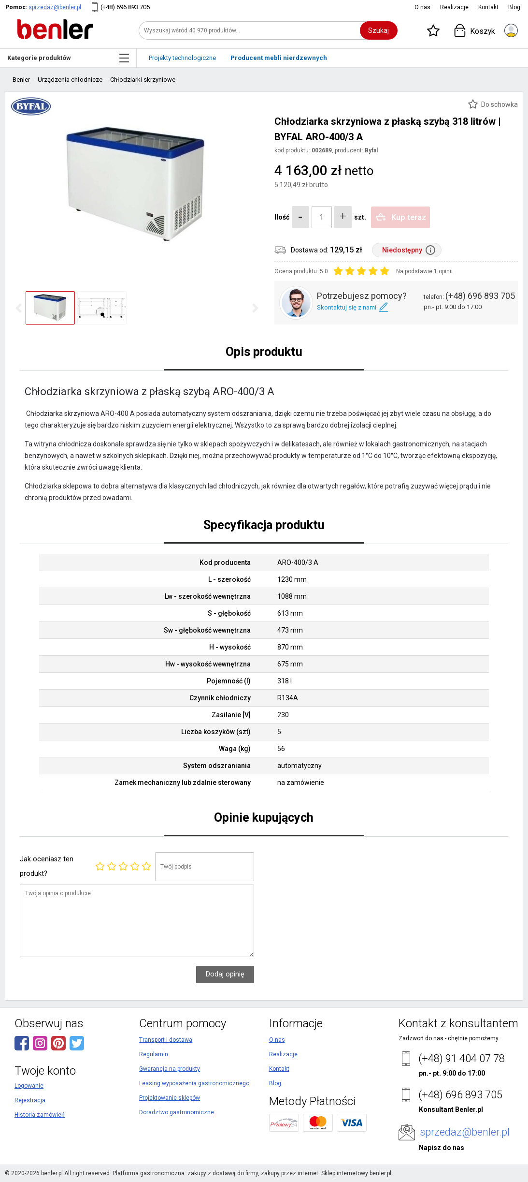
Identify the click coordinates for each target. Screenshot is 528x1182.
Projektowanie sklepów (169, 1097)
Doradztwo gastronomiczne (176, 1112)
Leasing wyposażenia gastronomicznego (194, 1083)
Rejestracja (29, 1100)
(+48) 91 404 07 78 (461, 1058)
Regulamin (153, 1054)
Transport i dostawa (165, 1039)
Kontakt (488, 7)
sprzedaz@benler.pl (55, 7)
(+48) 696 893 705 (125, 7)
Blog (514, 7)
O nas (422, 7)
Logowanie (28, 1085)
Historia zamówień (39, 1114)
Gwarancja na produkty (169, 1068)
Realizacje (454, 7)
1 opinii (443, 271)
